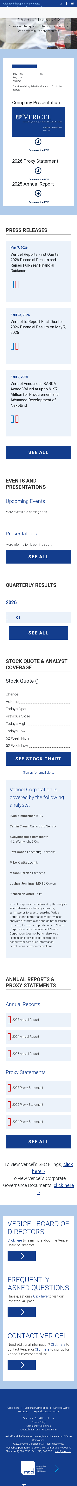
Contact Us (13, 1407)
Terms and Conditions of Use (38, 1418)
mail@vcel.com (63, 1451)
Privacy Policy (39, 1422)
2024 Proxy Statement (27, 1122)
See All (38, 452)
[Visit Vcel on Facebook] (66, 3)
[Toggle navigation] (68, 12)
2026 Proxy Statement (39, 173)
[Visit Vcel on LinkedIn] (72, 3)
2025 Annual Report (39, 196)
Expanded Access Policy (46, 1411)
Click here (15, 1240)
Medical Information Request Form (38, 1429)
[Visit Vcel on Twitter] (61, 3)
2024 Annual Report (25, 1036)
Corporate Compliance (36, 1407)
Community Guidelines (38, 1425)
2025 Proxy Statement (27, 1104)
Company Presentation (39, 144)
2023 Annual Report (25, 1054)
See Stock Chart (38, 759)
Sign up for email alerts (38, 772)
